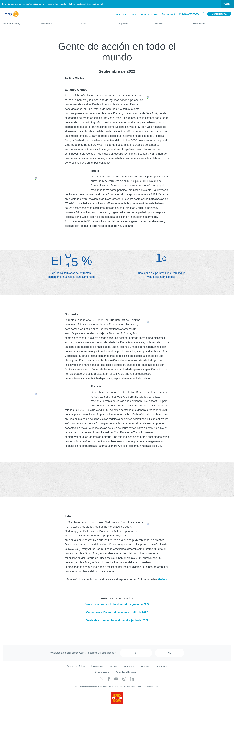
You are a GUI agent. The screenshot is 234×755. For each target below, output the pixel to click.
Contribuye (219, 14)
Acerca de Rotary (19, 22)
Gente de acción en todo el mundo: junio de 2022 (117, 620)
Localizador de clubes (145, 14)
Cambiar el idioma (126, 672)
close (226, 4)
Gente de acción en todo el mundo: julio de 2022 (117, 612)
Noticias (171, 22)
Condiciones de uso (150, 687)
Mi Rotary (122, 14)
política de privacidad (93, 4)
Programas (133, 22)
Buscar (168, 14)
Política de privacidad (132, 687)
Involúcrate (57, 22)
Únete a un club (189, 14)
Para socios (212, 22)
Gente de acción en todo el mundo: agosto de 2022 (116, 604)
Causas (95, 22)
